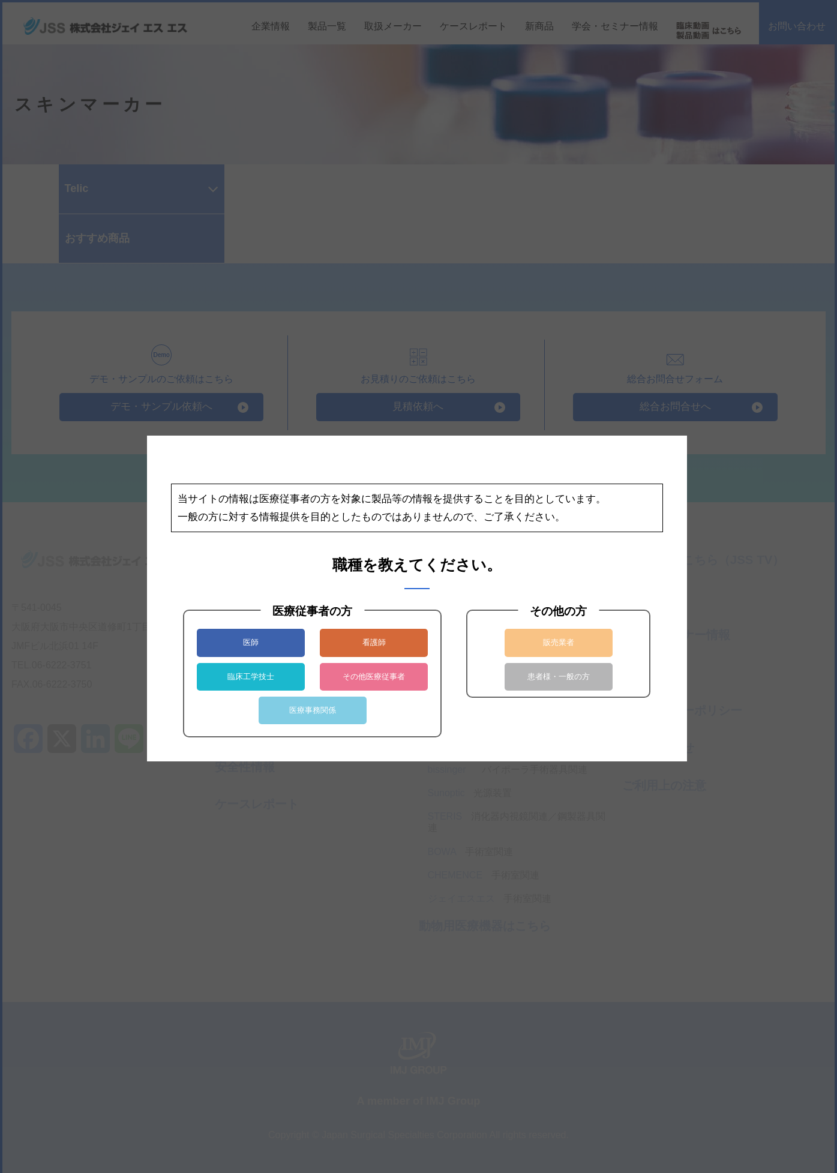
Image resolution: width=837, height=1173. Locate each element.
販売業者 (558, 642)
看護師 (374, 642)
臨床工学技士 (250, 676)
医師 (251, 642)
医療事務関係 (312, 710)
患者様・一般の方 (558, 676)
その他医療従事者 (374, 676)
